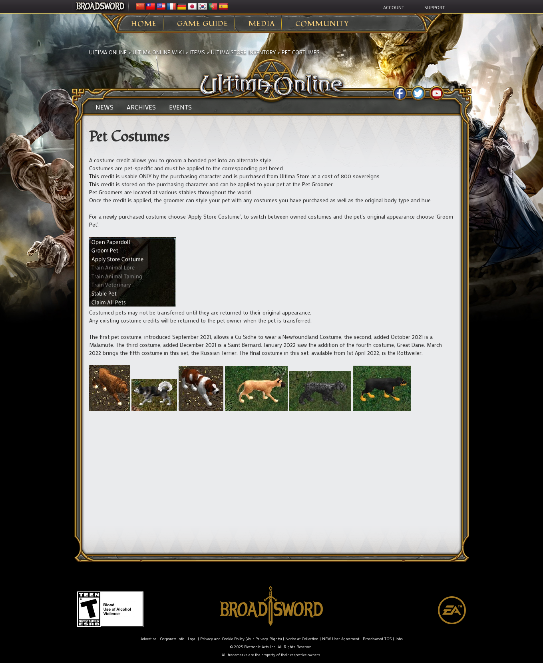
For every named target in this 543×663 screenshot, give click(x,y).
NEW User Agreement (340, 638)
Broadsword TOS (377, 638)
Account (393, 7)
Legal (192, 638)
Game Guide (202, 24)
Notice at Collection (301, 638)
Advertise (148, 638)
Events (180, 107)
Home (144, 24)
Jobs (399, 638)
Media (262, 24)
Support (434, 7)
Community (322, 24)
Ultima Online (108, 52)
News (104, 107)
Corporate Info (172, 638)
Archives (141, 107)
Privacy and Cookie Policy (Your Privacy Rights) (241, 638)
